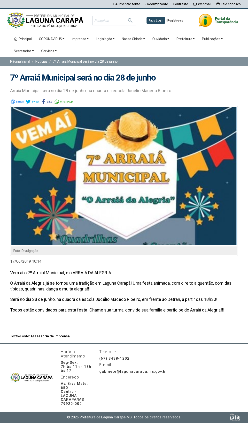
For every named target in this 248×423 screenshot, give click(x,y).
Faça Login (156, 20)
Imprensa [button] (80, 39)
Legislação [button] (105, 39)
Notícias (41, 61)
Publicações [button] (212, 39)
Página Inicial (20, 61)
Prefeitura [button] (186, 39)
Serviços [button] (49, 51)
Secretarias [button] (24, 51)
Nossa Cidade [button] (133, 39)
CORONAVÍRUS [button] (51, 39)
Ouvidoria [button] (160, 39)
